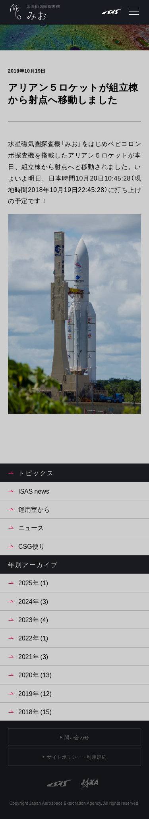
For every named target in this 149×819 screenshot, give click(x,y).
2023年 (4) (33, 619)
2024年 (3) (33, 601)
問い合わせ (76, 737)
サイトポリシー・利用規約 (76, 756)
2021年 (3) (33, 656)
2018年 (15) (35, 711)
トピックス (36, 472)
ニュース (31, 527)
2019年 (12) (35, 693)
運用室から (34, 509)
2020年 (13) (35, 674)
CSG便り (31, 546)
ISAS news (33, 491)
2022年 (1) (33, 637)
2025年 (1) (33, 582)
